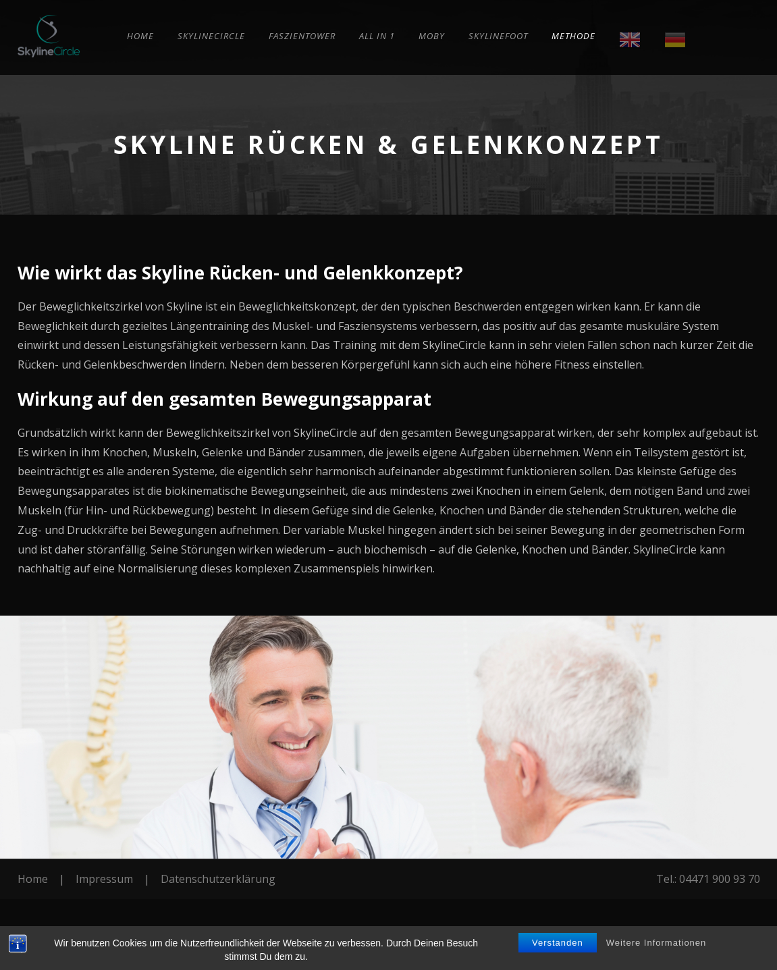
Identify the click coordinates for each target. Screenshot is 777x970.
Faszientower (302, 36)
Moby (432, 36)
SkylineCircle (211, 36)
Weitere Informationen (656, 943)
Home (140, 36)
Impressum (104, 878)
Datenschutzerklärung (218, 878)
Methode (573, 36)
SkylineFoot (498, 36)
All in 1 (377, 36)
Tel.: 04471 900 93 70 (708, 878)
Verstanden (557, 943)
